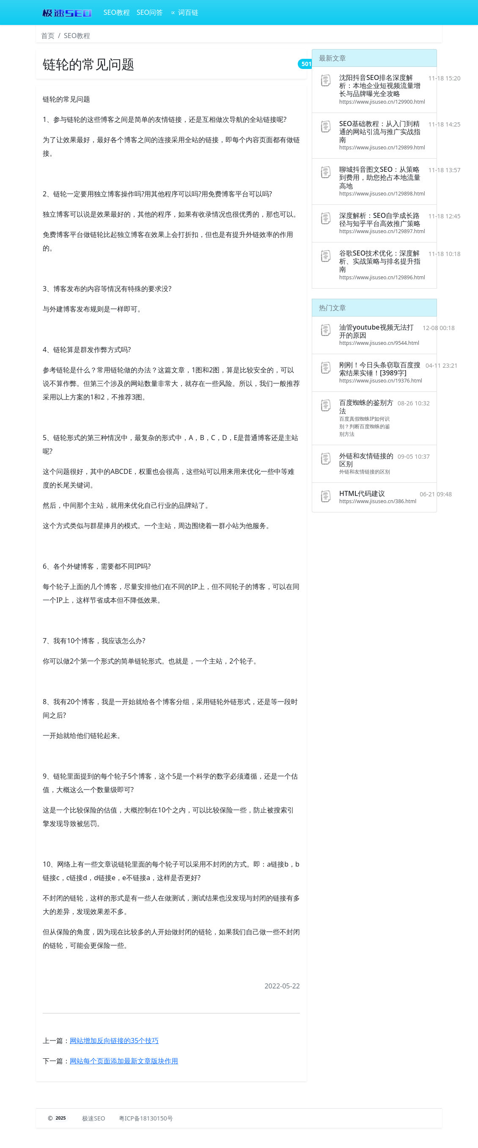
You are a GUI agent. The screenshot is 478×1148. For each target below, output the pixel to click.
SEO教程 (117, 12)
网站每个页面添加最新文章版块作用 (124, 1060)
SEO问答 (150, 12)
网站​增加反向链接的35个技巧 (114, 1040)
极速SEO (93, 1118)
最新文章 (332, 58)
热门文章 (332, 307)
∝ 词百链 (184, 12)
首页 (48, 35)
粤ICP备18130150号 (146, 1118)
